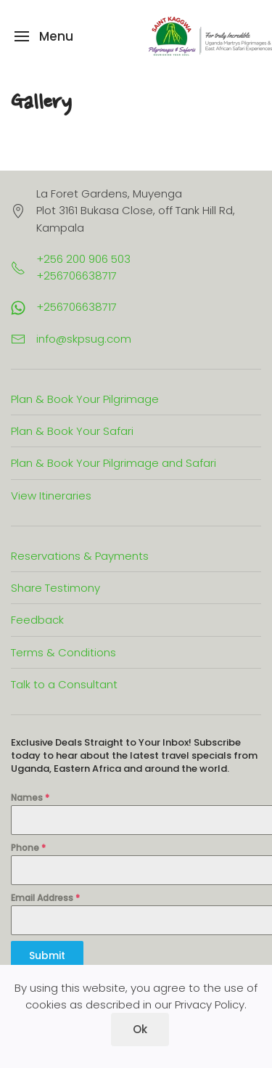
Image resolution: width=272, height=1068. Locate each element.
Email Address (45, 898)
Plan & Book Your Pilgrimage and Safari (113, 462)
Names (30, 797)
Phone (28, 847)
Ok (140, 1029)
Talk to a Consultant (64, 684)
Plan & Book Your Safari (72, 431)
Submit (47, 955)
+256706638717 (76, 306)
